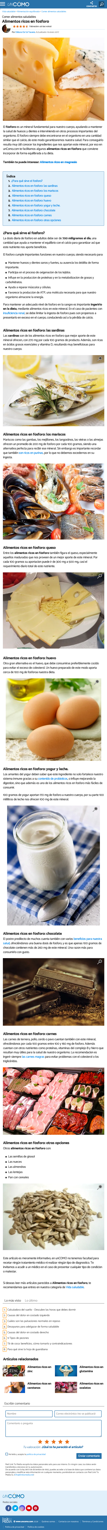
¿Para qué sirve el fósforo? (26, 181)
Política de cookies (36, 1527)
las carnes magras (33, 1056)
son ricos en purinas (31, 453)
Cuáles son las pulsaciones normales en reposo (33, 1321)
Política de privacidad (14, 1527)
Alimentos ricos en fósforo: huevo (31, 200)
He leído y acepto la (27, 1454)
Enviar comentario (89, 1456)
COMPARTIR (91, 4)
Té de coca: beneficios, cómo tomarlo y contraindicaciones (39, 1343)
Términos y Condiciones (92, 1521)
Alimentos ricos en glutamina (91, 1369)
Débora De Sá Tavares (25, 32)
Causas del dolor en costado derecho (28, 1332)
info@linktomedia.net (24, 1475)
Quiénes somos (48, 1521)
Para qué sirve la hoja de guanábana (27, 1349)
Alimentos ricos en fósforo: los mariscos (35, 190)
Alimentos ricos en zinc (39, 1369)
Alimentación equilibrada (28, 11)
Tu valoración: (31, 1447)
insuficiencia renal (14, 313)
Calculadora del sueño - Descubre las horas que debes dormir (41, 1309)
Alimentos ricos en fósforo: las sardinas (34, 186)
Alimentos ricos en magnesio (58, 162)
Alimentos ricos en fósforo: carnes (32, 215)
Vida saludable (8, 11)
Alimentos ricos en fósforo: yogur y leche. (36, 205)
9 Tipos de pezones (18, 1338)
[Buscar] (102, 4)
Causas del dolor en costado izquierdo (28, 1315)
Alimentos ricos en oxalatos (91, 1386)
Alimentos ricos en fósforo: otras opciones (36, 220)
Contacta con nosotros (68, 1521)
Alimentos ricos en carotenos (39, 1386)
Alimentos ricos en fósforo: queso (31, 195)
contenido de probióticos (52, 778)
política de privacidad (36, 1454)
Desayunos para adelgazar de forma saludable (33, 1326)
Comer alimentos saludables (53, 11)
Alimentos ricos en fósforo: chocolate (33, 210)
